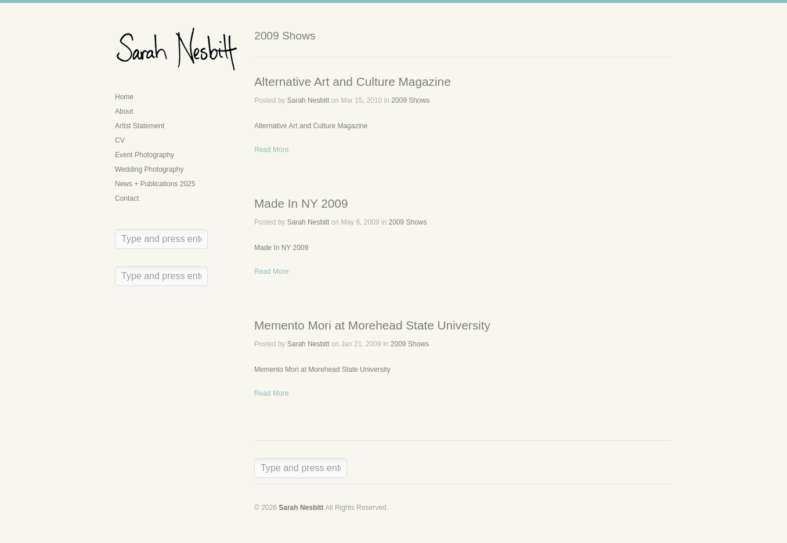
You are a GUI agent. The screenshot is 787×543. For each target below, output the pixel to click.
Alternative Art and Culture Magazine (352, 81)
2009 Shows (410, 100)
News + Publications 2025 (155, 184)
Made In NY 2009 (301, 203)
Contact (127, 198)
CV (120, 140)
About (124, 111)
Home (124, 97)
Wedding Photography (149, 169)
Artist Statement (139, 126)
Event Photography (144, 155)
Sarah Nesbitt (308, 100)
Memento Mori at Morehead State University (372, 325)
